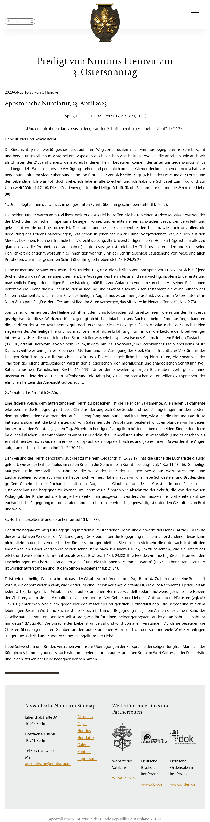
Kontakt (84, 751)
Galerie (83, 744)
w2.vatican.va (124, 777)
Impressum (87, 758)
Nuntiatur (85, 737)
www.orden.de (182, 784)
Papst (82, 723)
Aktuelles (85, 716)
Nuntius (84, 730)
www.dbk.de (151, 784)
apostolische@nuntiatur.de (48, 763)
